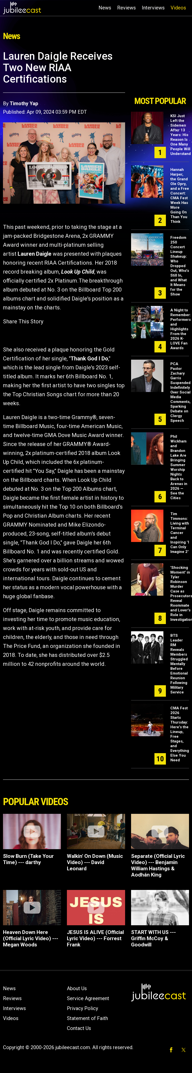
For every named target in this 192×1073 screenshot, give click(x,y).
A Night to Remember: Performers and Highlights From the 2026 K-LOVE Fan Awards (180, 329)
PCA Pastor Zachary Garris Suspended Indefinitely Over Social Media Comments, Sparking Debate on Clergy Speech (180, 392)
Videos (178, 8)
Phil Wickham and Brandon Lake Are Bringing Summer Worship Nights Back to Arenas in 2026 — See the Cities (178, 467)
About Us (77, 988)
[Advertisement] (160, 72)
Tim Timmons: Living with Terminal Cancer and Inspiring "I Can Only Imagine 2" (179, 533)
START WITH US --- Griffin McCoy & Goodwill (153, 938)
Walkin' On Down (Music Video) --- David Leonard (95, 862)
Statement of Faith (87, 1018)
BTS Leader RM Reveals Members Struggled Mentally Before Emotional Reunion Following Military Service (179, 663)
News (104, 8)
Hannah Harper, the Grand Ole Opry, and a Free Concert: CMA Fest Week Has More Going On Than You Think (179, 195)
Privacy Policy (82, 1008)
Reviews (126, 8)
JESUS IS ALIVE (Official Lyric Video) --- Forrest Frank (95, 938)
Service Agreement (88, 998)
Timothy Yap (24, 103)
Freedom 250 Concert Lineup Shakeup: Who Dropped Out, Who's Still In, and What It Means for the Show (179, 265)
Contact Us (79, 1028)
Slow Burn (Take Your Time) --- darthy (28, 859)
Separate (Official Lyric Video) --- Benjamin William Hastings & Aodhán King (158, 865)
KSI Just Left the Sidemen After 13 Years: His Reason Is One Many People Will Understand (180, 135)
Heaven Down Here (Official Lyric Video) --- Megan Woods (30, 938)
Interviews (153, 8)
